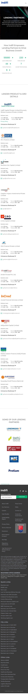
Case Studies (5, 514)
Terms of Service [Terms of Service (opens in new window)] (6, 527)
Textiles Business (5, 681)
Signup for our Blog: (6, 494)
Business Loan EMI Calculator (9, 594)
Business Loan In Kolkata (8, 634)
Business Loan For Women (8, 608)
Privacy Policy (4, 121)
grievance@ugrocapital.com (11, 234)
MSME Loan (4, 587)
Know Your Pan (5, 669)
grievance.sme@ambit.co (10, 288)
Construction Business (7, 676)
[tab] (14, 124)
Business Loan (5, 585)
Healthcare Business (6, 672)
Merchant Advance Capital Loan (10, 601)
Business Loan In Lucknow (8, 644)
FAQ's (16, 507)
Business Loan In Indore (7, 646)
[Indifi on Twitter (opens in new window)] (23, 491)
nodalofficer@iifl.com (9, 153)
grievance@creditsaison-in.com (12, 369)
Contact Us (18, 510)
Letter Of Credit (5, 686)
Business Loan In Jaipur (7, 639)
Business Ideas (5, 662)
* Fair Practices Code (5, 484)
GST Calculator (5, 667)
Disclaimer (5, 531)
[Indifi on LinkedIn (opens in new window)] (26, 491)
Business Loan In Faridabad (8, 648)
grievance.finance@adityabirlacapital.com (14, 338)
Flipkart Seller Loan (6, 613)
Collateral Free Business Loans (9, 597)
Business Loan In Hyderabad (9, 629)
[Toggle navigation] (26, 3)
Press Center (18, 503)
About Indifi (5, 503)
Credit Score (4, 665)
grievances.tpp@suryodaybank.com (13, 394)
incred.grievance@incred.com (11, 313)
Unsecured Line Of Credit (8, 604)
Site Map (4, 539)
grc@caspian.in (7, 208)
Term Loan (4, 590)
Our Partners (5, 507)
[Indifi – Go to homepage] (4, 2)
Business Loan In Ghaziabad (8, 651)
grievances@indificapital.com (11, 127)
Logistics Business (6, 683)
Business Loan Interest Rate (8, 611)
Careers (4, 510)
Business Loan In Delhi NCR (8, 625)
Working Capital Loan (7, 618)
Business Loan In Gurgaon (8, 636)
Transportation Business (7, 679)
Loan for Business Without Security (10, 592)
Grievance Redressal (8, 124)
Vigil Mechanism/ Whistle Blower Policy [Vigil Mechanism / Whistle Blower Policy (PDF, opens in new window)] (7, 549)
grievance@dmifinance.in (10, 259)
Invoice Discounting (6, 599)
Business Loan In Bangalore (8, 632)
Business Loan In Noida (7, 653)
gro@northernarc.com (9, 178)
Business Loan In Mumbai (8, 627)
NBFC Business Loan (6, 606)
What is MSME (5, 660)
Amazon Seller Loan (6, 615)
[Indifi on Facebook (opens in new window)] (20, 491)
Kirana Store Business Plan (8, 674)
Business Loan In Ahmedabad (9, 641)
